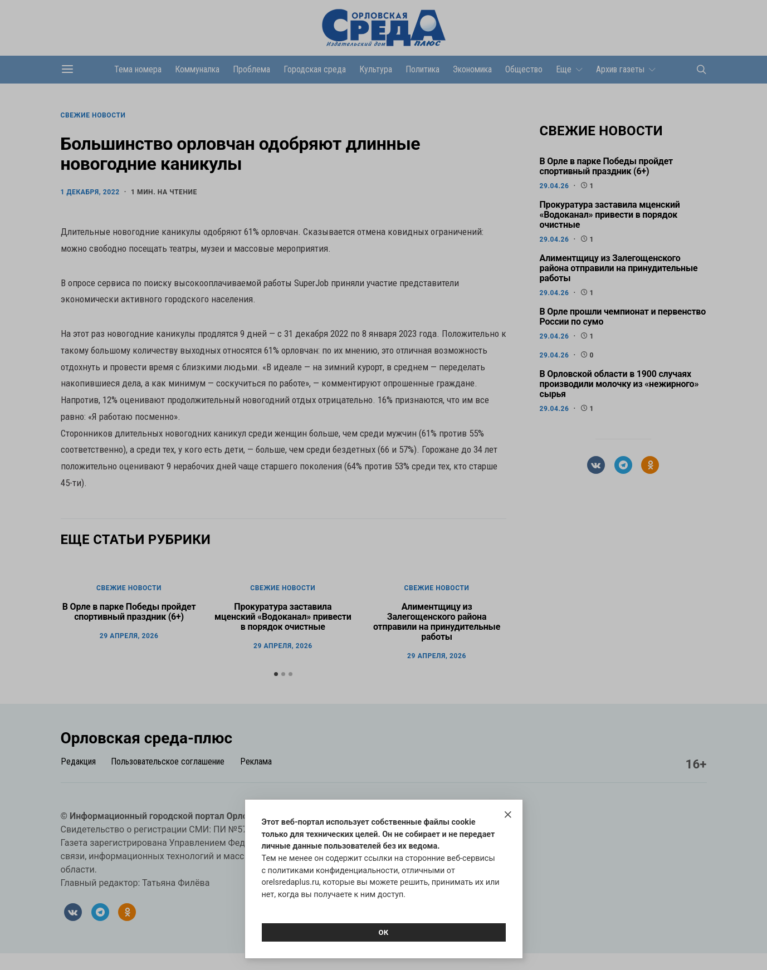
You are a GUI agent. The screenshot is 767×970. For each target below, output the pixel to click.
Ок (383, 932)
